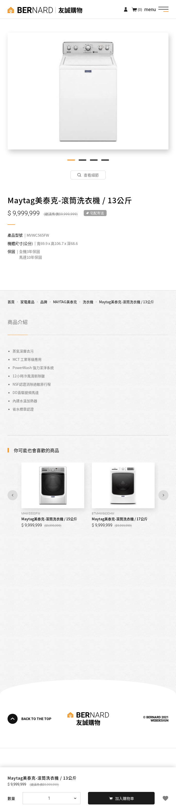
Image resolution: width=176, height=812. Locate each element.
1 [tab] (71, 160)
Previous (13, 495)
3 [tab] (94, 160)
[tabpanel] (88, 91)
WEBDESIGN (159, 720)
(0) (140, 9)
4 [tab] (105, 160)
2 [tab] (82, 160)
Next (163, 495)
